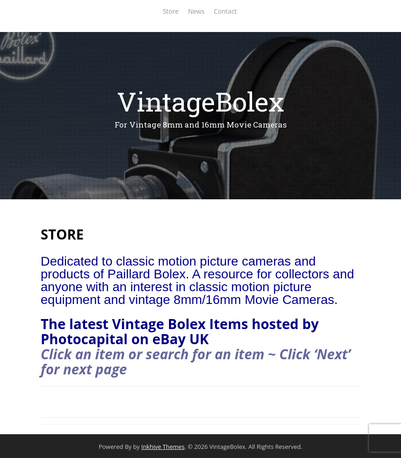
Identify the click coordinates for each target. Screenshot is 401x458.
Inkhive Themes (163, 446)
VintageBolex (200, 101)
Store (171, 11)
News (196, 11)
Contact (225, 11)
